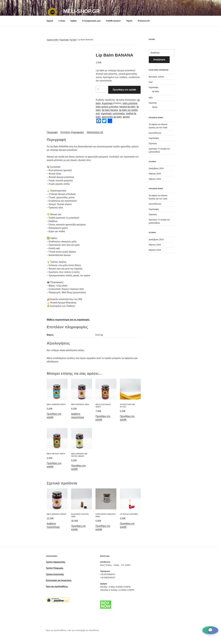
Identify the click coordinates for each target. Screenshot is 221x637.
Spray (154, 107)
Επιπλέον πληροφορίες (72, 132)
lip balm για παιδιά (128, 110)
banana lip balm (127, 106)
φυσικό (126, 117)
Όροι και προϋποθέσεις (56, 630)
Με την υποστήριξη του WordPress (84, 630)
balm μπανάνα (130, 103)
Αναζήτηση (159, 59)
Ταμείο (129, 21)
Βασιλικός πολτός (156, 77)
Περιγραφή (52, 132)
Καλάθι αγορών (113, 21)
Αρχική (49, 21)
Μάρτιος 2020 (155, 173)
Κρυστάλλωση (155, 133)
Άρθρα (74, 21)
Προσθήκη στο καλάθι (124, 89)
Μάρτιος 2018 (155, 179)
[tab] (52, 132)
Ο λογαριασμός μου (91, 21)
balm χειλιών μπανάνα (107, 106)
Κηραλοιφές (154, 138)
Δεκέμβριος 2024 (156, 168)
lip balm (73, 40)
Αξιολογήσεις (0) (95, 132)
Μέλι (151, 98)
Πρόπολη (153, 103)
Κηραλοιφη (64, 40)
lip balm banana (110, 110)
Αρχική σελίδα (52, 40)
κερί (98, 113)
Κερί (151, 82)
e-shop (62, 21)
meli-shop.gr (81, 11)
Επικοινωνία (144, 21)
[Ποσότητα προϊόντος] (101, 89)
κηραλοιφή (106, 113)
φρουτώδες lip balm (112, 117)
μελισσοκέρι (119, 113)
